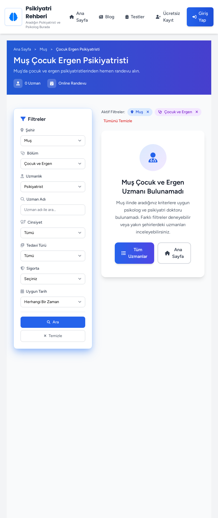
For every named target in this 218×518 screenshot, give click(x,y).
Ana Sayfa (22, 49)
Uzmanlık (31, 176)
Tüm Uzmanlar (134, 253)
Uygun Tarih (34, 291)
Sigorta (30, 268)
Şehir (28, 130)
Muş (43, 49)
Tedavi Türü (33, 245)
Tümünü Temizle (118, 121)
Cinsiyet (31, 222)
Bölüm (29, 153)
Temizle (53, 335)
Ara (53, 322)
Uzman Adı (33, 199)
